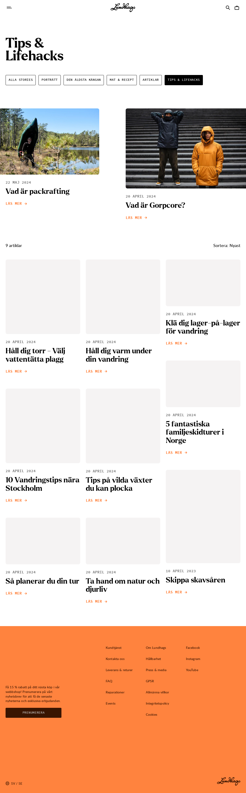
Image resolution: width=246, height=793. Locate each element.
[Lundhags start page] (123, 7)
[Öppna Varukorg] (236, 7)
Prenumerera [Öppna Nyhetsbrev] (33, 712)
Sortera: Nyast (226, 245)
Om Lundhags (156, 647)
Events (110, 703)
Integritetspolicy (157, 703)
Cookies (151, 714)
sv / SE (14, 783)
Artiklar (151, 79)
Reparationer (115, 692)
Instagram (193, 658)
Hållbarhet (153, 658)
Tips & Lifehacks (184, 79)
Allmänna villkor (157, 692)
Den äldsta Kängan (84, 79)
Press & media (156, 670)
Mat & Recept (122, 79)
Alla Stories (21, 79)
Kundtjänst (113, 647)
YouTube (192, 670)
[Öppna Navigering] (9, 7)
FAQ (109, 681)
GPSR (150, 681)
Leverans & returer (119, 670)
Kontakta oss (115, 658)
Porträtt (50, 79)
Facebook (193, 647)
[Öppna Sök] (228, 7)
